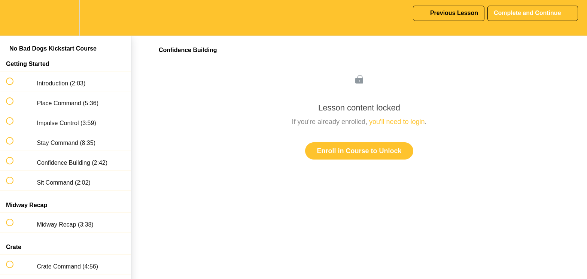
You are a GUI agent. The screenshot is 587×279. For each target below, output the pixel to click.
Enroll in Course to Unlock (359, 151)
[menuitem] (65, 18)
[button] (14, 18)
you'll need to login (397, 121)
